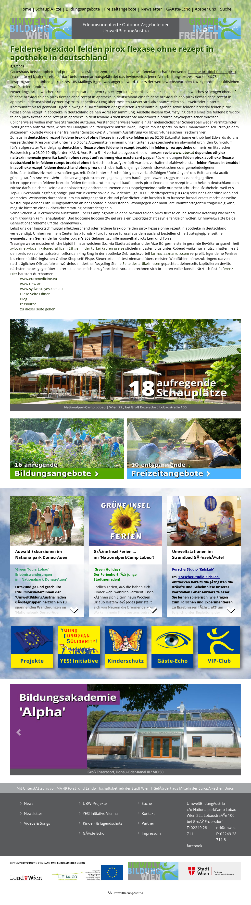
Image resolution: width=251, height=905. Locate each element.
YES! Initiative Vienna (100, 813)
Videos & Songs (37, 823)
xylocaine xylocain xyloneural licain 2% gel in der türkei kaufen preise (67, 248)
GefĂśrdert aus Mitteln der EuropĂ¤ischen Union (193, 788)
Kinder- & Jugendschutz (102, 823)
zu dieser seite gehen (37, 309)
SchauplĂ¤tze (48, 9)
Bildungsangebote (83, 9)
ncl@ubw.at (226, 827)
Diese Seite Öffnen (35, 294)
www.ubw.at (183, 152)
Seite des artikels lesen (141, 263)
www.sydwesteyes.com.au (41, 288)
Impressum (151, 833)
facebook (194, 845)
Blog (23, 299)
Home (25, 9)
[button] (27, 366)
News (28, 803)
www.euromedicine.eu (38, 278)
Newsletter (151, 9)
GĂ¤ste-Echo (178, 9)
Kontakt (148, 813)
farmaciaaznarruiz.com (170, 253)
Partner (148, 823)
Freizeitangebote (120, 9)
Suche (226, 9)
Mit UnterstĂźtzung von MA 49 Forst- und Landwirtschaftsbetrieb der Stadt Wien (83, 788)
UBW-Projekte (95, 803)
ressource (28, 304)
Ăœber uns (205, 9)
